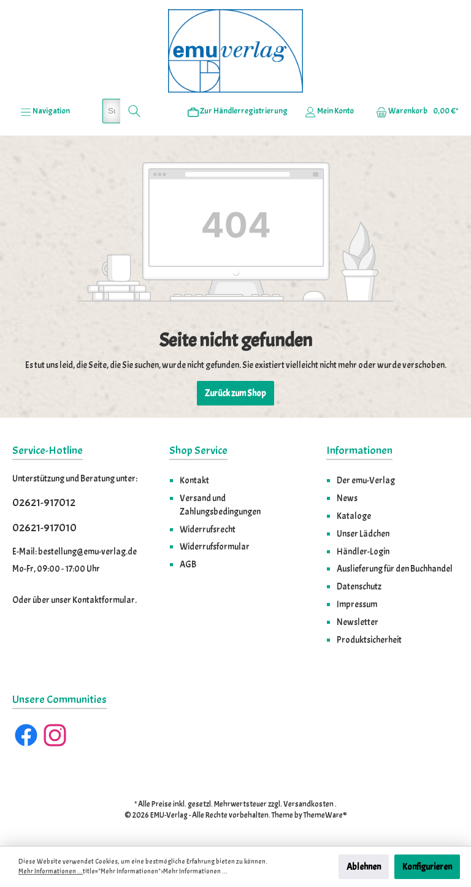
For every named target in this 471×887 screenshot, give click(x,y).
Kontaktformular (103, 599)
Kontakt (194, 480)
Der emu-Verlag (366, 480)
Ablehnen (364, 866)
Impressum (357, 604)
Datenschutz (359, 586)
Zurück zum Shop (235, 393)
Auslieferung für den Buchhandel (395, 568)
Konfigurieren (427, 866)
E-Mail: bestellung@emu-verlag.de (74, 551)
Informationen (359, 451)
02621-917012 (43, 503)
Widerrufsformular (215, 546)
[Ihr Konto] (329, 111)
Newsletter (357, 622)
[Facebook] (26, 735)
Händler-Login (363, 551)
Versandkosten (308, 804)
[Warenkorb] (413, 111)
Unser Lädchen (363, 533)
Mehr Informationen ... (50, 871)
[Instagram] (55, 735)
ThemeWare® (325, 815)
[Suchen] (134, 111)
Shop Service (198, 451)
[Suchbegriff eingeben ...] (111, 111)
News (347, 498)
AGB (188, 564)
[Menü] (45, 111)
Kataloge (354, 515)
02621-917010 (44, 528)
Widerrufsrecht (208, 529)
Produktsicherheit (369, 639)
